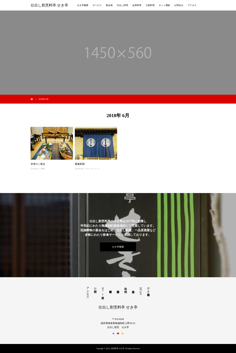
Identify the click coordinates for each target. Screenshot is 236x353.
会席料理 (136, 5)
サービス (97, 5)
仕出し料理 (122, 5)
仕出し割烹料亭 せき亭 (49, 5)
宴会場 (109, 5)
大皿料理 (150, 5)
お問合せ (178, 5)
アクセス (192, 5)
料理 (43, 169)
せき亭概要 (82, 5)
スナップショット (92, 169)
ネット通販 (164, 5)
